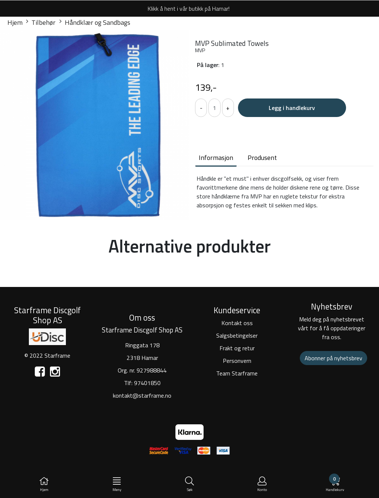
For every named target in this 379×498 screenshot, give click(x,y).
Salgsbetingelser (237, 335)
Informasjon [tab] (216, 158)
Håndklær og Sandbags (94, 22)
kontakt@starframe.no (142, 395)
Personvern (237, 360)
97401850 (147, 382)
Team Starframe (237, 373)
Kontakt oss (237, 322)
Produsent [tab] (262, 158)
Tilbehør (41, 22)
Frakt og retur (237, 348)
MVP (200, 50)
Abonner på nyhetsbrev (333, 358)
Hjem (15, 22)
